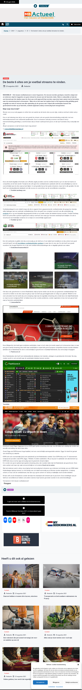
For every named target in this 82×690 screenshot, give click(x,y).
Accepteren (40, 682)
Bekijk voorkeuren (72, 682)
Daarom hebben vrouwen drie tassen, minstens (20, 587)
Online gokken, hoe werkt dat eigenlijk (17, 670)
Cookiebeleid (51, 686)
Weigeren (56, 682)
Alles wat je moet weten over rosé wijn (58, 628)
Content (6, 78)
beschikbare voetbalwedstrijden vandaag (30, 243)
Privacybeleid (59, 686)
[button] (78, 665)
